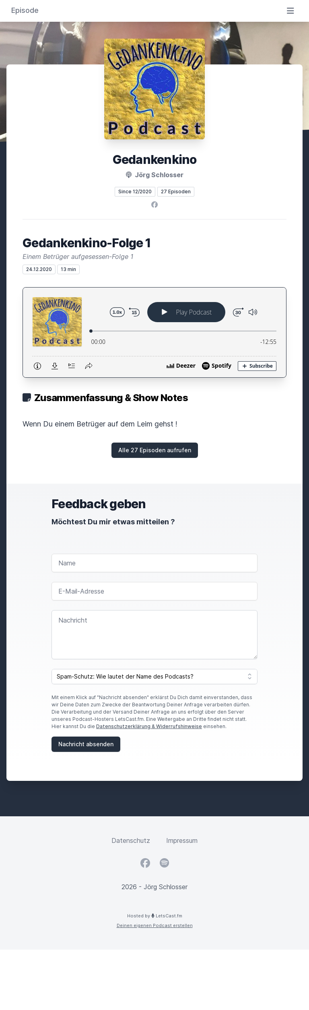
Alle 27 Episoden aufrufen (154, 450)
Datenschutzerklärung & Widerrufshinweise (149, 726)
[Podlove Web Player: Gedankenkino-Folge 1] (154, 332)
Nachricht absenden (85, 744)
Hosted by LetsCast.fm (154, 916)
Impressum (182, 840)
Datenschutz (130, 840)
